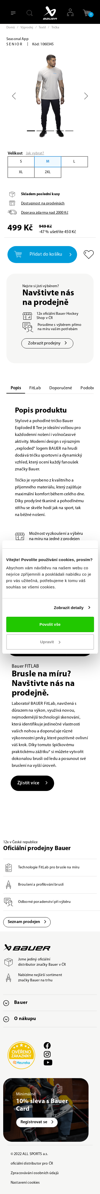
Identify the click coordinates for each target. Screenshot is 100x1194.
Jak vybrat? (35, 153)
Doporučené (60, 388)
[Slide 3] (60, 131)
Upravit (50, 642)
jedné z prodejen (64, 539)
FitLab (35, 388)
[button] (86, 14)
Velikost (15, 153)
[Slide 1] (41, 131)
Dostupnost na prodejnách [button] (43, 203)
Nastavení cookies (25, 1183)
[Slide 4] (69, 131)
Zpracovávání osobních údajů (35, 1173)
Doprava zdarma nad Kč (44, 213)
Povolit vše (50, 624)
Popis (16, 388)
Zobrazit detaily (69, 607)
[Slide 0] (31, 131)
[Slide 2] (50, 131)
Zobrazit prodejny (47, 343)
